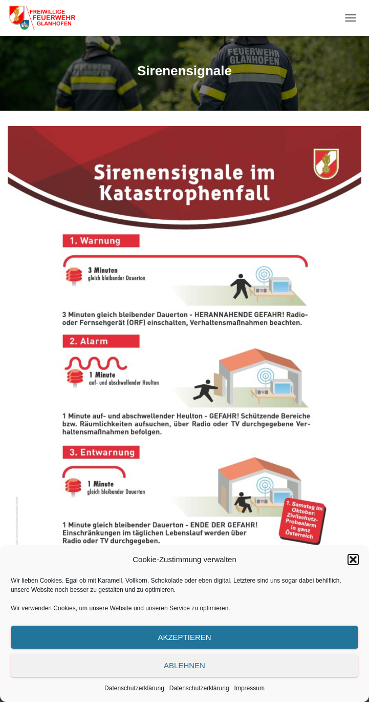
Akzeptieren (184, 637)
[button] (353, 559)
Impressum (249, 688)
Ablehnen (184, 665)
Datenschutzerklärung (134, 688)
